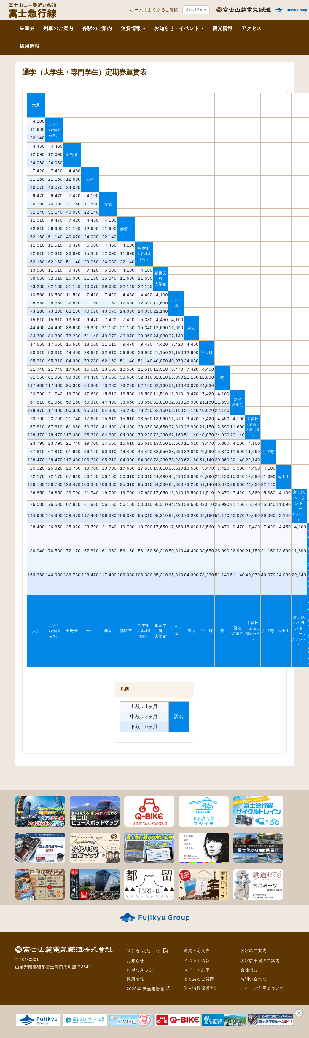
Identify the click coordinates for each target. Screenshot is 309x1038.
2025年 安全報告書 (146, 988)
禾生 (90, 179)
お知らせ (135, 960)
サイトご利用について (262, 988)
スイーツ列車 (197, 969)
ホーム (136, 10)
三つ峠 (207, 352)
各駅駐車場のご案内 (260, 960)
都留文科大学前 (160, 278)
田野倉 (72, 154)
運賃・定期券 (197, 950)
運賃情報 (133, 28)
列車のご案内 (58, 28)
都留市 (126, 229)
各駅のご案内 (97, 28)
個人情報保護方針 (201, 988)
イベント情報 (197, 960)
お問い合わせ (253, 979)
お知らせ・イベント (178, 28)
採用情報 (29, 46)
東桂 (191, 328)
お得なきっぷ (140, 969)
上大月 (54, 129)
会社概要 (249, 969)
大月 (36, 105)
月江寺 (268, 451)
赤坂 (108, 204)
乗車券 (27, 28)
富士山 (284, 476)
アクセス (251, 28)
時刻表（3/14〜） (144, 951)
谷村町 (144, 253)
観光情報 (222, 28)
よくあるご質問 (163, 10)
